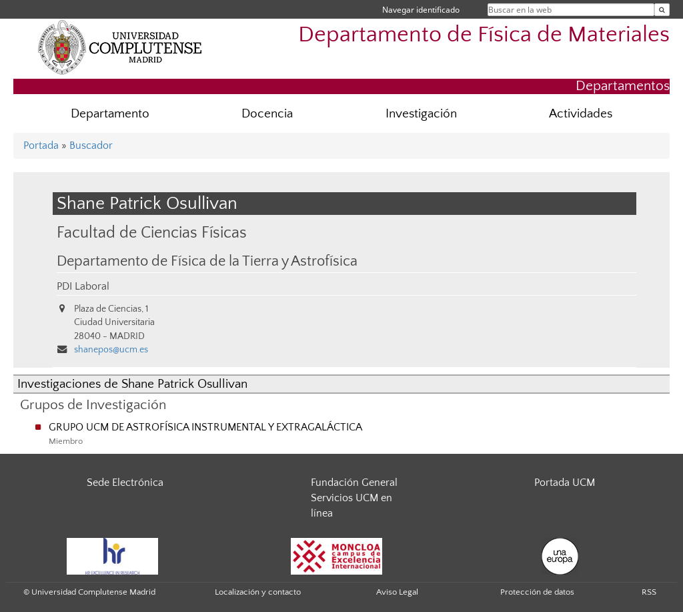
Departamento (110, 114)
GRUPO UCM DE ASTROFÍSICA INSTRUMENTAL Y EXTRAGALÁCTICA (205, 427)
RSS (649, 592)
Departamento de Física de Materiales (484, 35)
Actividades (580, 114)
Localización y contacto (258, 592)
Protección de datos (537, 592)
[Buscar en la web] (662, 9)
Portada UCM (564, 483)
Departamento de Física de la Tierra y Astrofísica (207, 262)
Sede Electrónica (125, 483)
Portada (41, 145)
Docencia (267, 114)
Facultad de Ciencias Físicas (152, 233)
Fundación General (354, 483)
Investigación (421, 114)
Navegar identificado (421, 9)
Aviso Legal (397, 592)
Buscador (91, 145)
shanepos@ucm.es (111, 349)
